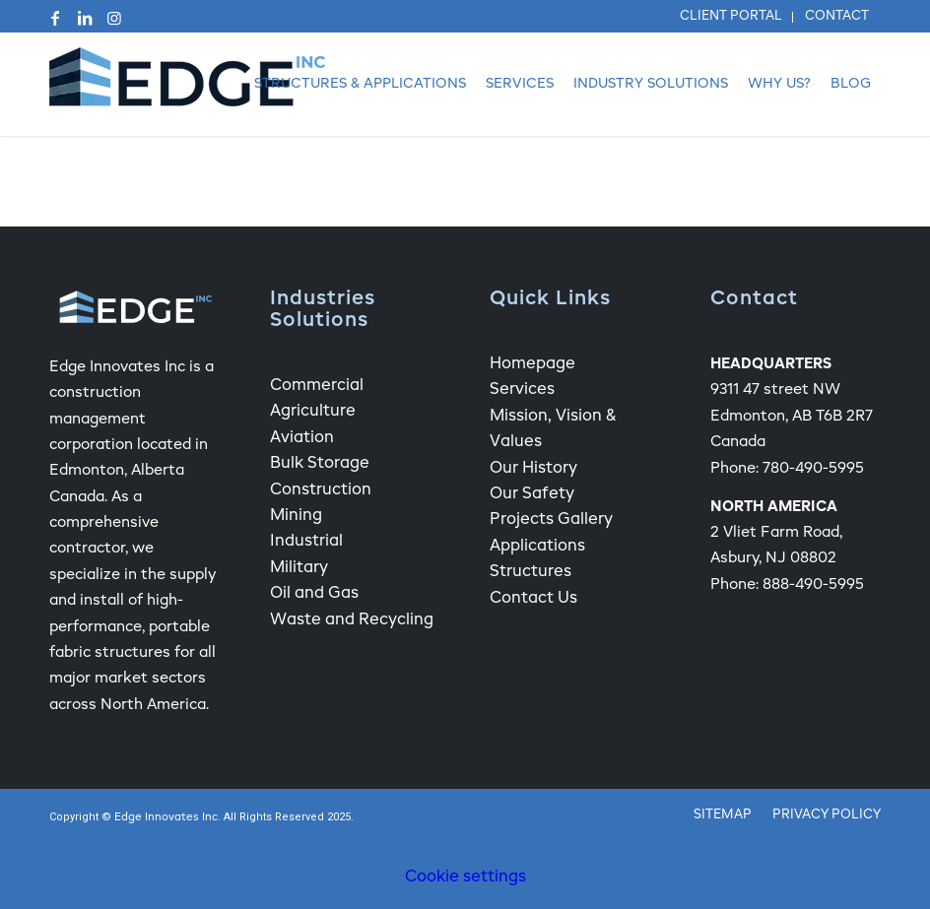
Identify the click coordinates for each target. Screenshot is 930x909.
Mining (296, 516)
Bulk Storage (319, 464)
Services (522, 390)
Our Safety (532, 494)
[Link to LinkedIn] (85, 17)
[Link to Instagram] (114, 17)
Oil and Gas (314, 594)
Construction (320, 490)
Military (299, 568)
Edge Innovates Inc (166, 817)
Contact (837, 16)
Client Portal (731, 16)
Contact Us (533, 599)
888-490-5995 (813, 584)
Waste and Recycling (351, 620)
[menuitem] (731, 17)
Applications (537, 546)
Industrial (306, 542)
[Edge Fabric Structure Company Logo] (187, 84)
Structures (530, 572)
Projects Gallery (551, 520)
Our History (533, 469)
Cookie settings (465, 877)
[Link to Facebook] (55, 17)
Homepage (532, 364)
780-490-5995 (813, 468)
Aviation (302, 438)
